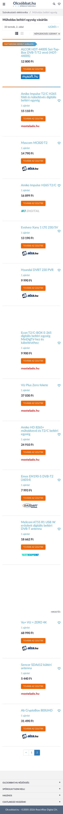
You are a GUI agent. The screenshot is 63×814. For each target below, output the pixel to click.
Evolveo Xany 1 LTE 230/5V (39, 227)
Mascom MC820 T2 (34, 142)
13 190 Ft (27, 238)
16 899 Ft (27, 195)
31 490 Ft (27, 721)
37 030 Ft (27, 395)
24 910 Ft (27, 444)
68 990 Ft (27, 633)
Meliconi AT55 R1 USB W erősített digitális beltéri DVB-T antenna (38, 526)
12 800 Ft (27, 61)
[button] (58, 4)
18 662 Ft (27, 539)
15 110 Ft (27, 111)
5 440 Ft (26, 678)
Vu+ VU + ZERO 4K (34, 622)
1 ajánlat (25, 106)
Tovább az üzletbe (33, 69)
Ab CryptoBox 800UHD (37, 710)
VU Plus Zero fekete (34, 385)
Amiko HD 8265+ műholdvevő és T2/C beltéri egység (39, 431)
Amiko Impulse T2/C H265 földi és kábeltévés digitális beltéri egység (38, 97)
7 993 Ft (26, 490)
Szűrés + (53, 27)
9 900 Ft (26, 353)
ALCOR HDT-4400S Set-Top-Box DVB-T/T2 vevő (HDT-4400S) (40, 53)
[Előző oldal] (26, 753)
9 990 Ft (26, 280)
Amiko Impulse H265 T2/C (38, 185)
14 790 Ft (27, 153)
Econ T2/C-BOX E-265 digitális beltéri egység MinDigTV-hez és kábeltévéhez (36, 337)
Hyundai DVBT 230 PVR (37, 270)
